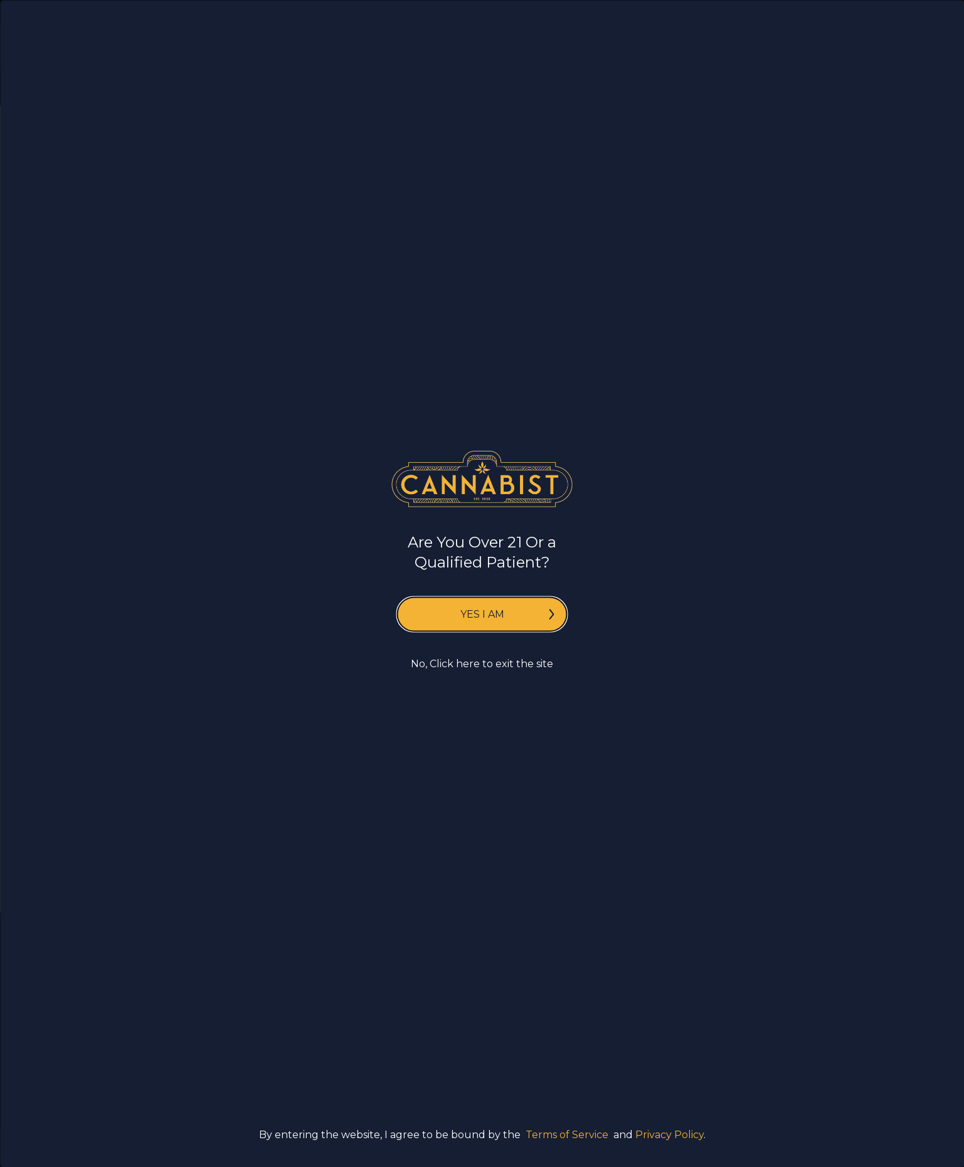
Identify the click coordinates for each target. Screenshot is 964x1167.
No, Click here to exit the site (482, 664)
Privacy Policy (669, 1134)
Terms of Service (567, 1134)
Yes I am (507, 614)
